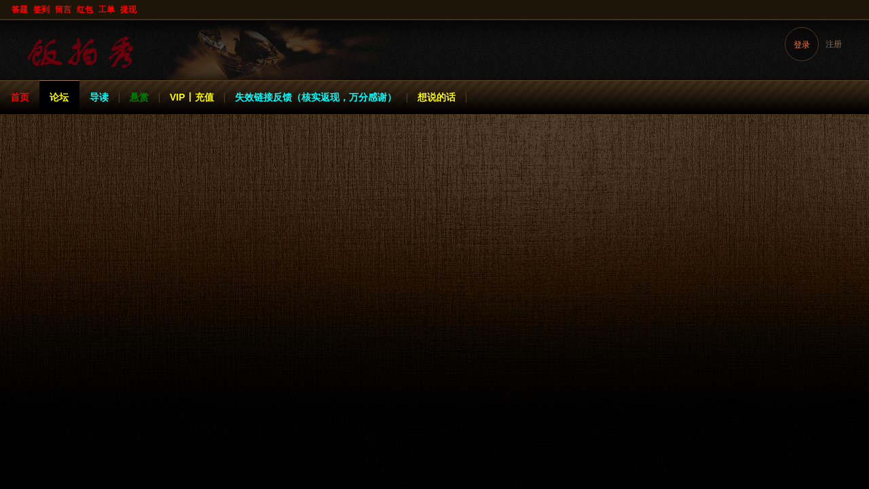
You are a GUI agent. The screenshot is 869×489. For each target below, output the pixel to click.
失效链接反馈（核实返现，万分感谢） (315, 97)
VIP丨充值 (192, 97)
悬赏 (139, 97)
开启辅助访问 (856, 9)
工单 (106, 9)
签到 (41, 9)
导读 (99, 97)
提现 (128, 9)
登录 (802, 45)
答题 (20, 9)
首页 (19, 97)
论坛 (59, 97)
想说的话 (437, 97)
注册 (834, 44)
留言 (63, 9)
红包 (85, 9)
